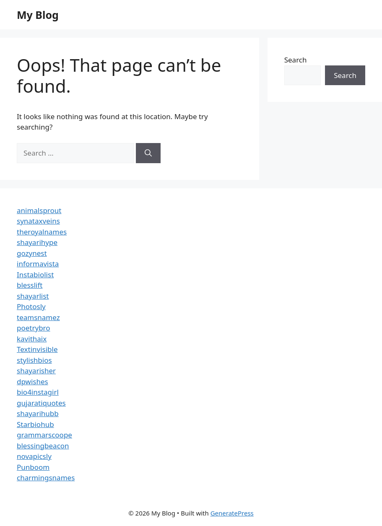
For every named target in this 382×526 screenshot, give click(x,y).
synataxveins (38, 221)
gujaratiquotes (41, 403)
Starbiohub (35, 424)
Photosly (31, 306)
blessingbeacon (43, 445)
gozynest (32, 253)
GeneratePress (232, 513)
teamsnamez (38, 317)
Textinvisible (37, 349)
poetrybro (33, 328)
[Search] (148, 153)
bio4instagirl (38, 392)
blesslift (29, 285)
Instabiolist (35, 274)
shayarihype (37, 242)
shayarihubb (38, 413)
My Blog (38, 15)
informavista (38, 263)
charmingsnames (46, 477)
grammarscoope (44, 435)
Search (295, 60)
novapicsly (34, 456)
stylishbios (34, 360)
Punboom (33, 467)
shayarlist (33, 296)
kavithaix (32, 339)
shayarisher (36, 370)
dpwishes (32, 381)
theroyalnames (42, 232)
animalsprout (39, 210)
